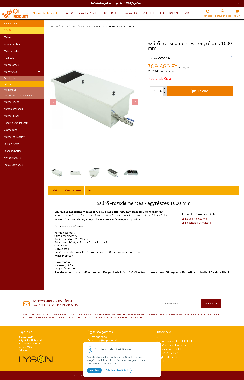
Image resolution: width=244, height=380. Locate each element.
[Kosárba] (200, 91)
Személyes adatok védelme (171, 345)
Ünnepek (110, 13)
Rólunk (174, 13)
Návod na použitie (196, 218)
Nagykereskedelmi (166, 357)
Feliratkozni (211, 303)
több (188, 13)
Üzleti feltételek (153, 13)
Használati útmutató (198, 222)
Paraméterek (73, 190)
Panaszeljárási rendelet (82, 13)
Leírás (55, 190)
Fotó (91, 190)
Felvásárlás (129, 13)
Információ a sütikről (167, 353)
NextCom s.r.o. (164, 375)
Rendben (94, 370)
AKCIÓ (7, 30)
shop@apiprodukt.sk (107, 340)
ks (161, 91)
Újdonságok (10, 23)
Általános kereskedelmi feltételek (174, 341)
